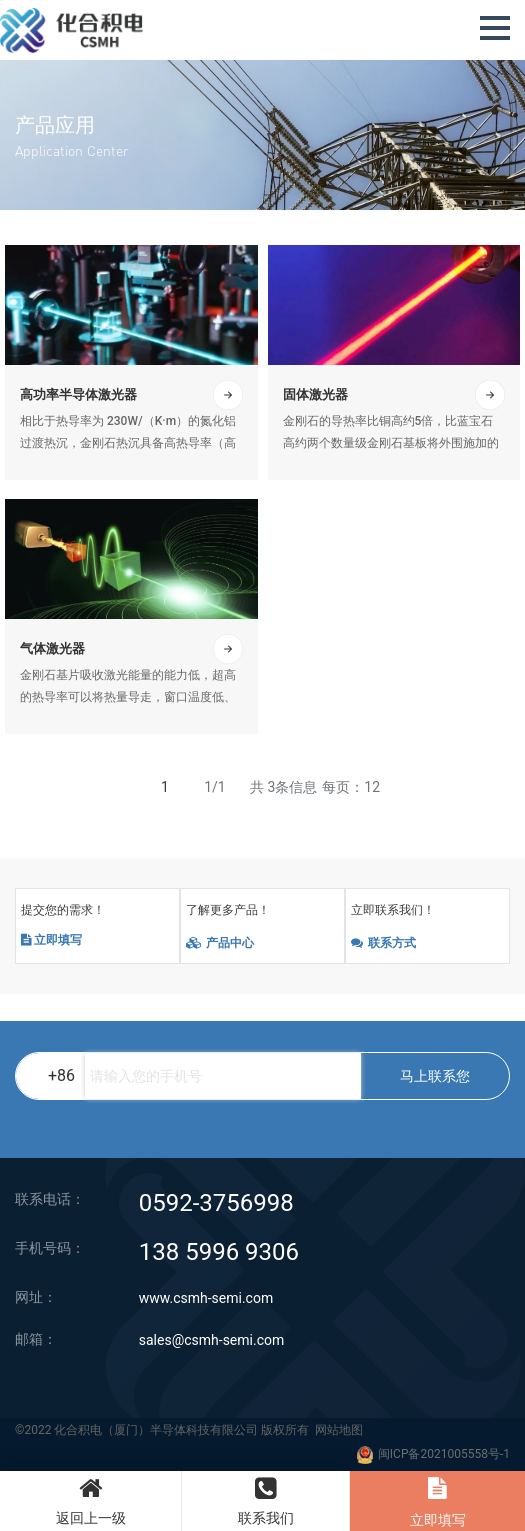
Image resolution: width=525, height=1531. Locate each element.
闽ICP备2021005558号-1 (444, 1454)
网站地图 (339, 1430)
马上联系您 (435, 1076)
